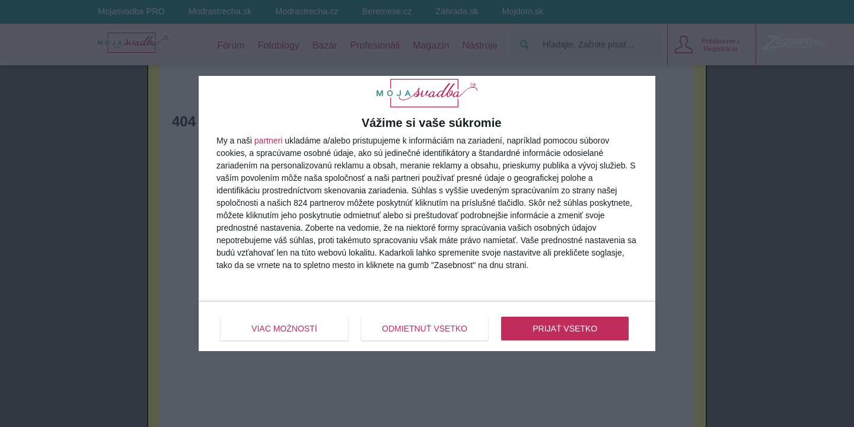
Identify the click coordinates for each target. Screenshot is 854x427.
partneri (268, 140)
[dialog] (427, 213)
